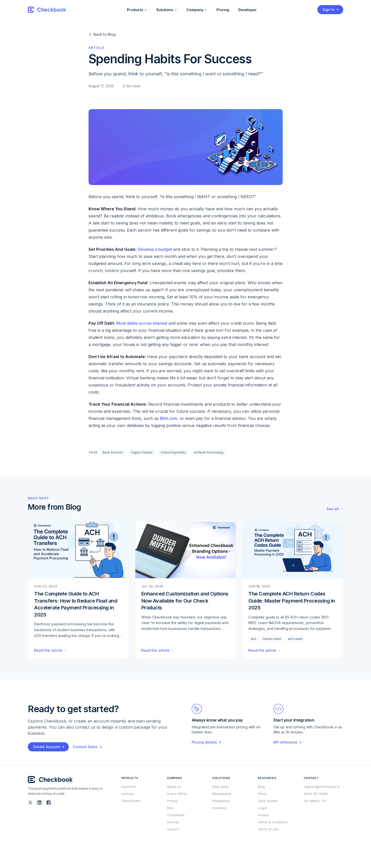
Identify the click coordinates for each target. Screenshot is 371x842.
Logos (263, 808)
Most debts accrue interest (141, 323)
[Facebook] (48, 802)
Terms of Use (268, 829)
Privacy (263, 815)
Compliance (176, 815)
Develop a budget (155, 249)
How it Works (177, 794)
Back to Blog (102, 34)
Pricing (222, 10)
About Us (174, 787)
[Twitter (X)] (30, 802)
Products (137, 10)
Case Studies (268, 801)
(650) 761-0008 (316, 794)
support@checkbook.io (322, 787)
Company (196, 10)
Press (262, 794)
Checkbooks (131, 801)
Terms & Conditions (273, 822)
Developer (247, 10)
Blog (261, 787)
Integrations (221, 801)
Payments (128, 787)
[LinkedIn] (39, 802)
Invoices (127, 794)
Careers (173, 829)
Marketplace (221, 794)
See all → (334, 509)
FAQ (170, 808)
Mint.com (168, 418)
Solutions (166, 10)
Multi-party (220, 787)
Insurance (219, 808)
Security (173, 822)
